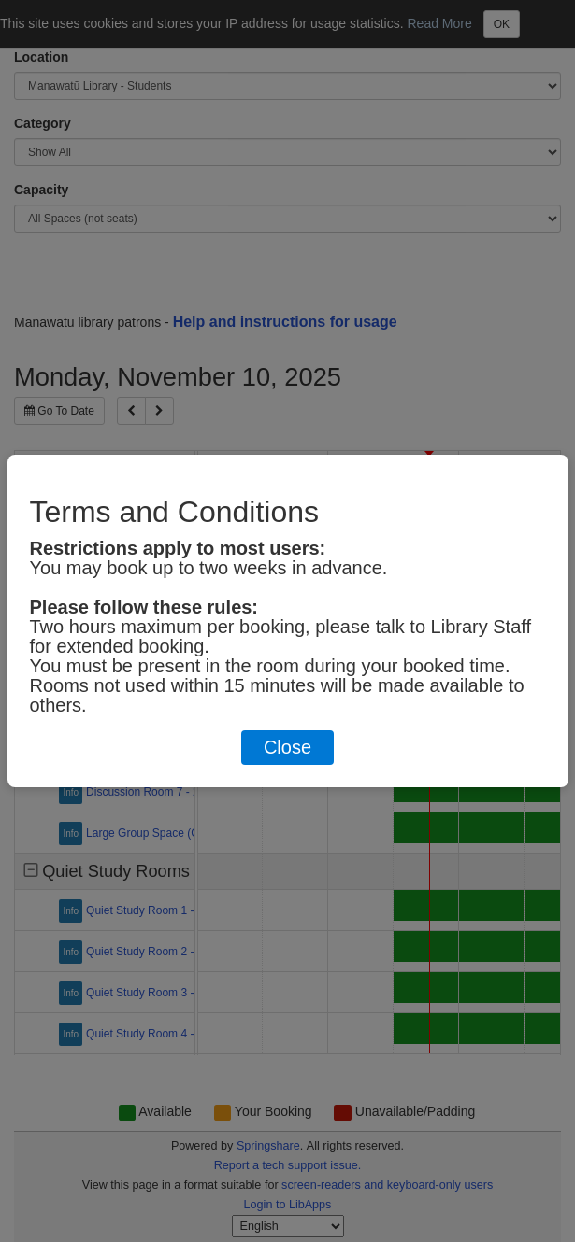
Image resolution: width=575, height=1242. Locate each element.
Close (287, 747)
